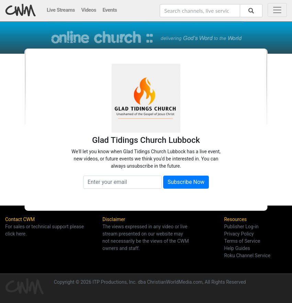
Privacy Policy (239, 234)
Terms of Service (242, 241)
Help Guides (237, 248)
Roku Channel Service (247, 255)
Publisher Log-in (241, 226)
